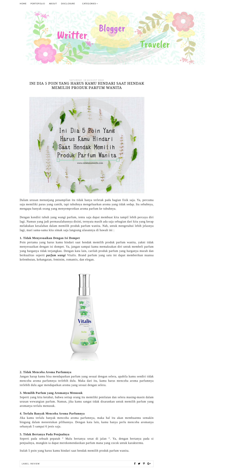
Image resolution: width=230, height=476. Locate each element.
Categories (90, 3)
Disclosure (68, 3)
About (53, 3)
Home (23, 3)
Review (35, 464)
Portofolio (38, 3)
